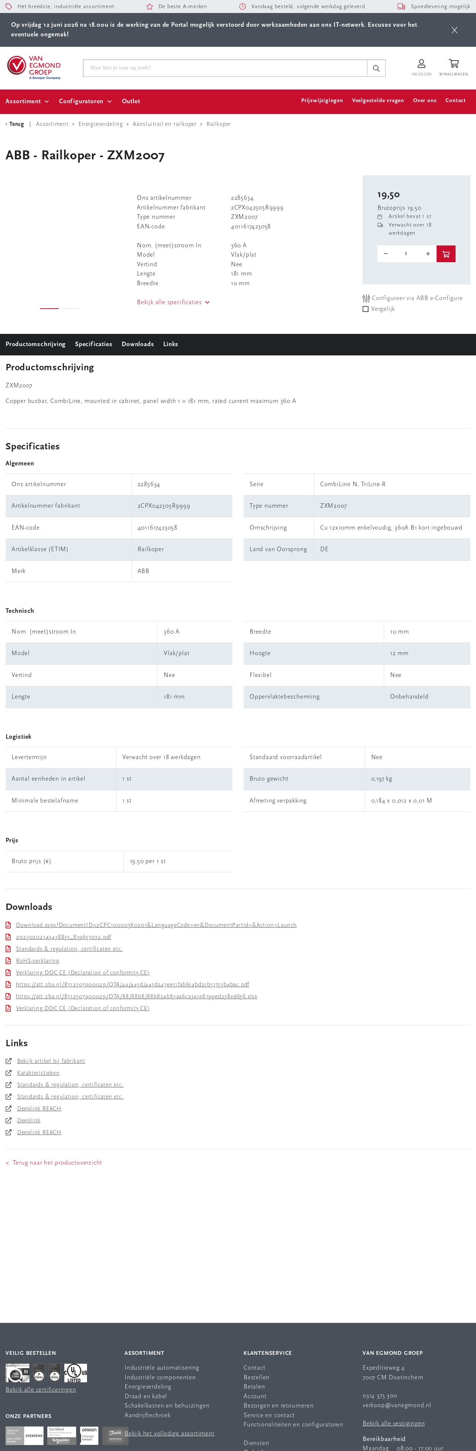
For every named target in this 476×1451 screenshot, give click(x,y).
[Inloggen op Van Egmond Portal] (422, 68)
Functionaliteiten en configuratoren (293, 1425)
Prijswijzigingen (322, 101)
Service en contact (269, 1415)
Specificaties (93, 344)
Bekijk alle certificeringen (41, 1390)
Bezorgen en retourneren (278, 1406)
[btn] (454, 29)
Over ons (425, 101)
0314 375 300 (380, 1396)
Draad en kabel (146, 1396)
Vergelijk (383, 309)
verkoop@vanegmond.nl (397, 1405)
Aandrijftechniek (148, 1415)
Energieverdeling (148, 1387)
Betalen (254, 1387)
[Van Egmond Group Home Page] (33, 66)
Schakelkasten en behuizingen (167, 1406)
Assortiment (23, 101)
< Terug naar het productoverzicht (54, 1163)
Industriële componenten (160, 1377)
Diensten (256, 1443)
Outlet (131, 101)
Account (255, 1396)
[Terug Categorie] (16, 124)
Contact (456, 101)
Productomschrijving (36, 344)
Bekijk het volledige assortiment (170, 1434)
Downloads (138, 344)
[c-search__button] (376, 68)
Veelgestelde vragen (378, 101)
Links (170, 344)
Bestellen (257, 1377)
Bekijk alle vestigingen (394, 1424)
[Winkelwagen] (454, 68)
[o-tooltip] (407, 253)
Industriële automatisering (162, 1368)
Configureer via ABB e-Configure (413, 298)
